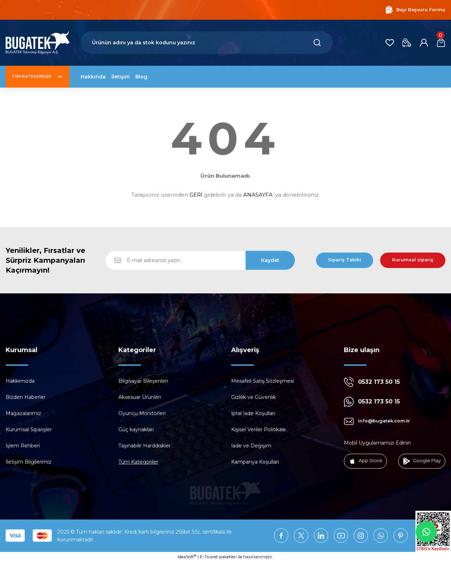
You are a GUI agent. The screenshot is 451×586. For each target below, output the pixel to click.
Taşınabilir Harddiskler (144, 445)
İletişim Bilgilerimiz (28, 462)
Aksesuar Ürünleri (139, 397)
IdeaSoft (187, 581)
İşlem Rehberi (23, 445)
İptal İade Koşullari (253, 413)
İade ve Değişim (251, 445)
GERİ (196, 194)
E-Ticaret (209, 581)
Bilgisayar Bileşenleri (143, 381)
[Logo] (37, 43)
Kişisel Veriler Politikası (258, 429)
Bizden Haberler (25, 397)
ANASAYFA (258, 194)
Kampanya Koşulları (255, 462)
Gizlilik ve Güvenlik (253, 397)
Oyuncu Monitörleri (142, 413)
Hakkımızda (20, 381)
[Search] (207, 42)
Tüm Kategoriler (138, 462)
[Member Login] (422, 42)
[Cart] (440, 42)
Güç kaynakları (136, 429)
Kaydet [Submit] (270, 260)
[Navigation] (37, 77)
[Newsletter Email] (200, 260)
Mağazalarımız (23, 413)
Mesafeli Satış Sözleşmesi (262, 381)
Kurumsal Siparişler (29, 429)
